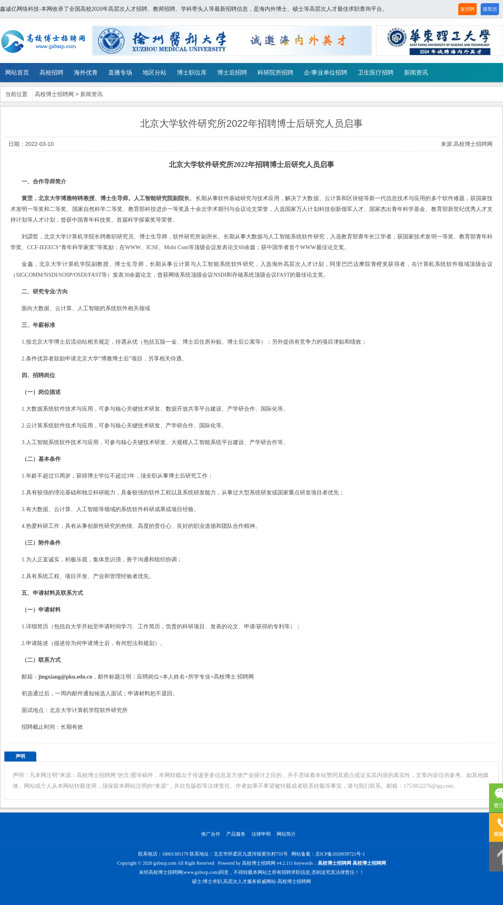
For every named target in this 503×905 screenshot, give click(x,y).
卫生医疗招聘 (376, 72)
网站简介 (286, 834)
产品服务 (236, 834)
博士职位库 (192, 72)
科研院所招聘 (275, 72)
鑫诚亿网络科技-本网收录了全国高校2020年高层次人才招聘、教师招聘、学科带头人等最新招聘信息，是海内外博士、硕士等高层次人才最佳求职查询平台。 (194, 9)
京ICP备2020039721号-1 (340, 854)
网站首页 (17, 72)
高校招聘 (51, 72)
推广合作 (210, 834)
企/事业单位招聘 (325, 72)
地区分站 (154, 72)
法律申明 (261, 834)
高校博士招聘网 (54, 94)
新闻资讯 (416, 72)
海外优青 (86, 72)
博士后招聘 (232, 72)
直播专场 (120, 72)
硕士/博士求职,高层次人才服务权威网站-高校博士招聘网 (251, 881)
